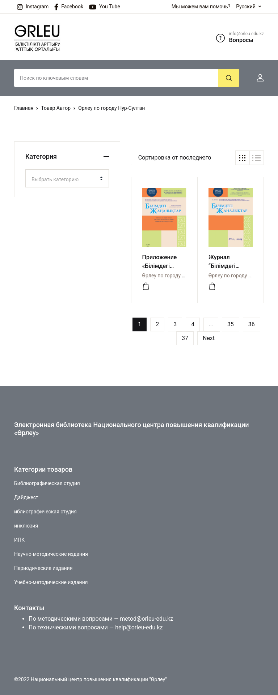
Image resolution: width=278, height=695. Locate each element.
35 (230, 324)
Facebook (68, 7)
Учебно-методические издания (51, 582)
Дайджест (26, 497)
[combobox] (67, 178)
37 (185, 338)
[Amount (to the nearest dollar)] (116, 78)
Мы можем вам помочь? (201, 6)
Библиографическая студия (47, 483)
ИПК (19, 540)
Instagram (33, 7)
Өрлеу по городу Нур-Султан (175, 275)
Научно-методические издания (51, 554)
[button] (257, 78)
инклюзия (26, 526)
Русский (246, 6)
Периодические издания (43, 568)
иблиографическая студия (45, 511)
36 (251, 324)
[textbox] (64, 179)
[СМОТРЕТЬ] (145, 286)
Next (209, 338)
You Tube (104, 7)
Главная (23, 108)
